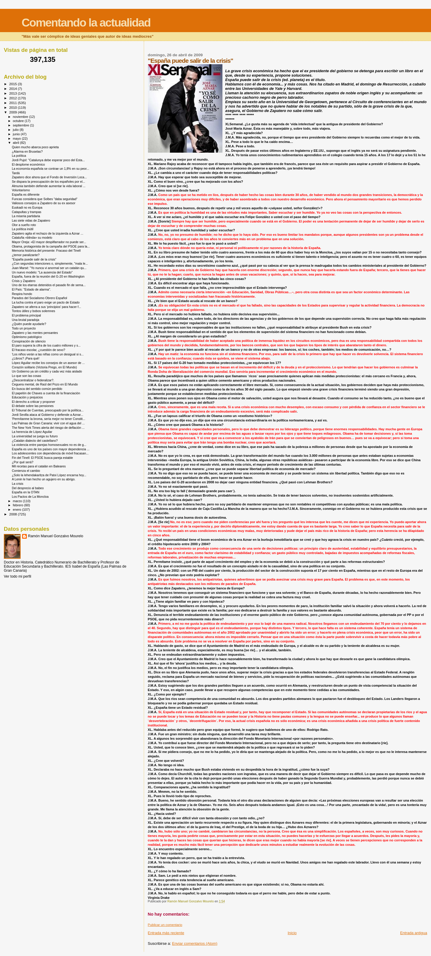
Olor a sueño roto (24, 225)
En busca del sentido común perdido (37, 388)
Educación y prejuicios (27, 397)
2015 (13, 84)
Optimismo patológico (27, 337)
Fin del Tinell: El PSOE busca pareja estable (42, 457)
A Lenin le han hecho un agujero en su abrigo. (43, 479)
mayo (17, 138)
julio (16, 129)
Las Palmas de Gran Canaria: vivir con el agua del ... (48, 423)
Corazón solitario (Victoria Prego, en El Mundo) (44, 367)
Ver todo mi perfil (17, 576)
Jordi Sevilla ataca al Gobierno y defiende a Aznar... (47, 414)
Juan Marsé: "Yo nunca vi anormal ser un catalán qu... (49, 268)
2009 (13, 112)
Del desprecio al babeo (28, 488)
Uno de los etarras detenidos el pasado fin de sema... (49, 285)
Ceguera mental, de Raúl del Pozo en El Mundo (45, 384)
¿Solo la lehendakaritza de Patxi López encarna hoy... (49, 475)
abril (16, 142)
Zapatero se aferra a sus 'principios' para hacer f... (46, 307)
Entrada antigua (413, 933)
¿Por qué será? (22, 462)
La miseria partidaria (26, 216)
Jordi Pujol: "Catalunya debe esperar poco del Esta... (48, 160)
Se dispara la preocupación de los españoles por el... (48, 181)
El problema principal (26, 315)
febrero (18, 505)
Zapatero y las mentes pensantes (35, 332)
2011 (13, 103)
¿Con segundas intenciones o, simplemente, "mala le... (50, 263)
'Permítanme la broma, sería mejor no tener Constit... (48, 419)
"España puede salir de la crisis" (34, 259)
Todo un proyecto (24, 328)
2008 (13, 514)
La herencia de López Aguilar (32, 432)
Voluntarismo (21, 190)
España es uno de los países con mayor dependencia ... (50, 449)
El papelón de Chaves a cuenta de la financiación (46, 393)
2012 (13, 98)
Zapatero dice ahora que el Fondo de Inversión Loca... (49, 177)
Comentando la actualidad (86, 22)
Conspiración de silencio (29, 341)
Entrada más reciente (166, 933)
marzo (18, 501)
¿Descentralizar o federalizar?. (33, 380)
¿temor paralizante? (25, 255)
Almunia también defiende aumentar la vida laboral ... (48, 186)
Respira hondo (22, 294)
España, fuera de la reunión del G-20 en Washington (48, 276)
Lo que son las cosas (26, 376)
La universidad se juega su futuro (35, 436)
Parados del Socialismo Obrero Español (39, 298)
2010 (13, 107)
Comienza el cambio (26, 470)
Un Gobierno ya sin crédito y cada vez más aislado (47, 371)
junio (17, 134)
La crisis (17, 483)
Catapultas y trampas (26, 212)
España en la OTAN (25, 492)
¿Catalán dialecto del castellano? (35, 440)
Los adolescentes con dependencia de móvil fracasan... (50, 453)
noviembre (21, 116)
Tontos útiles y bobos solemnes (33, 311)
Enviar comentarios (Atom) (194, 943)
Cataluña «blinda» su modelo (32, 237)
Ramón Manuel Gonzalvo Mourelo (55, 536)
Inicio (292, 933)
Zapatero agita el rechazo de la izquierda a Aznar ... (47, 233)
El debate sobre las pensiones (33, 406)
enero (17, 509)
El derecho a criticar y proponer (33, 401)
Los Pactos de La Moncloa (30, 496)
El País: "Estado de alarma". (31, 289)
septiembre (21, 125)
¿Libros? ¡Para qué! (25, 358)
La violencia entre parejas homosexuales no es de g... (49, 444)
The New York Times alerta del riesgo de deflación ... (48, 427)
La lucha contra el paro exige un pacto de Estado (46, 302)
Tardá (15, 173)
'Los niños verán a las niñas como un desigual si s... (48, 354)
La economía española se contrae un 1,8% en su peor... (50, 168)
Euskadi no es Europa (27, 207)
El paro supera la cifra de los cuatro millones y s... (46, 345)
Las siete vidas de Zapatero (31, 220)
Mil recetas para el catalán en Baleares (39, 466)
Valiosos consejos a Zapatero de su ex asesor (43, 203)
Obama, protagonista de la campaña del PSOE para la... (51, 246)
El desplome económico (28, 164)
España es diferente (25, 194)
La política (19, 155)
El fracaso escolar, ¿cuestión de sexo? (38, 350)
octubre (19, 121)
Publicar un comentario (165, 925)
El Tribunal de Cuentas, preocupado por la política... (47, 410)
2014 (13, 88)
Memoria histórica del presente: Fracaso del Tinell (46, 250)
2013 (13, 93)
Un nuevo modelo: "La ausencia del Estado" (42, 272)
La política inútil (22, 229)
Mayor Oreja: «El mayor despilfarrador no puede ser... (49, 242)
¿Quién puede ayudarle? (29, 324)
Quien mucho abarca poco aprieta (35, 147)
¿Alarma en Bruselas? (27, 151)
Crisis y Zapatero (23, 281)
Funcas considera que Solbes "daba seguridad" (44, 199)
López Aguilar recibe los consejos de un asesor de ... (48, 363)
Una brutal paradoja (25, 320)
